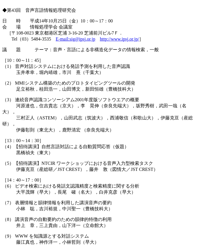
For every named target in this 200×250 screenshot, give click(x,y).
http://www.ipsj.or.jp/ (119, 39)
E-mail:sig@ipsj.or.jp (75, 39)
